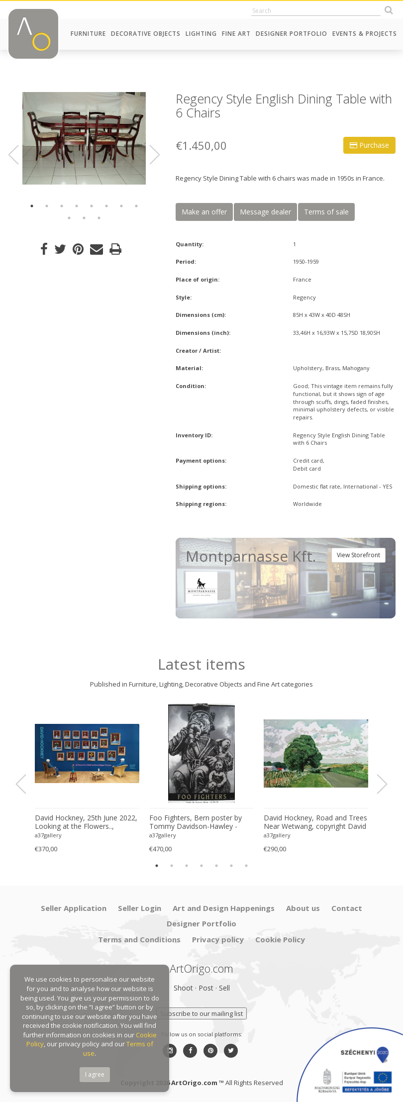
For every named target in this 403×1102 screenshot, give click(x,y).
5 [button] (92, 206)
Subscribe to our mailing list (201, 1013)
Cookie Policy (280, 939)
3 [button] (62, 206)
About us (303, 908)
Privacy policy (218, 939)
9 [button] (69, 218)
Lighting (201, 33)
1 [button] (32, 206)
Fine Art (236, 33)
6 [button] (106, 206)
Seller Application (73, 908)
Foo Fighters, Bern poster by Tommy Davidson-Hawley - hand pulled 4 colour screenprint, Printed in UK (195, 822)
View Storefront (358, 555)
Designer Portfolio (291, 33)
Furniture (88, 33)
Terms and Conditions (139, 939)
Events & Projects (364, 33)
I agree (94, 1074)
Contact (346, 908)
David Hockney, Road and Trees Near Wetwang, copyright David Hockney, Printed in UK (315, 822)
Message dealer (265, 211)
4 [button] (77, 206)
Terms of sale (326, 211)
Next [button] (149, 155)
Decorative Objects (146, 33)
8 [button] (136, 206)
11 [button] (99, 218)
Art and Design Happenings (224, 908)
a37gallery (48, 835)
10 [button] (84, 218)
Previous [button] (19, 155)
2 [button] (47, 206)
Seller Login (139, 908)
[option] (84, 138)
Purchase (369, 145)
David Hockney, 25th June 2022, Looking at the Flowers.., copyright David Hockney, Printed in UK (86, 822)
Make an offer (204, 211)
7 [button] (121, 206)
